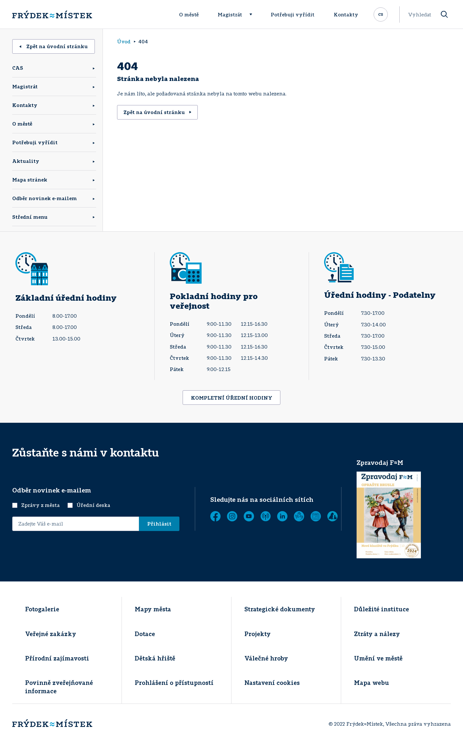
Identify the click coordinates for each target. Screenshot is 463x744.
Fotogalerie (42, 609)
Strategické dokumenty (279, 609)
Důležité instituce (381, 609)
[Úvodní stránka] (52, 14)
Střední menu (30, 217)
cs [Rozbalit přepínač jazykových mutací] (380, 14)
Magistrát (230, 14)
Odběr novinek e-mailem (44, 198)
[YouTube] (249, 516)
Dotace (145, 633)
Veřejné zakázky (50, 633)
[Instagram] (232, 516)
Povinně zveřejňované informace (59, 686)
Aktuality (25, 161)
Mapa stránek (29, 179)
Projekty (257, 633)
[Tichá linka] (299, 516)
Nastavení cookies (272, 682)
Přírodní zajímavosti (57, 658)
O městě (189, 14)
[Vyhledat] (444, 14)
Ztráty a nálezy (377, 633)
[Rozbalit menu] (253, 14)
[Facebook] (215, 516)
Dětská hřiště (155, 658)
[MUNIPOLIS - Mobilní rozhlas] (265, 516)
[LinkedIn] (282, 516)
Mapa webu (371, 682)
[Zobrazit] (316, 516)
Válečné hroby (266, 658)
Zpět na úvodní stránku (53, 46)
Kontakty (346, 14)
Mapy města (153, 609)
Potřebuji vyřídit (292, 14)
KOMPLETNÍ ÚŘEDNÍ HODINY (231, 398)
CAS (17, 68)
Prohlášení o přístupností (174, 682)
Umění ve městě (378, 658)
